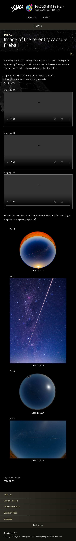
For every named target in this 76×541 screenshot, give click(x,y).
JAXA (15, 533)
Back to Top (38, 525)
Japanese (32, 17)
